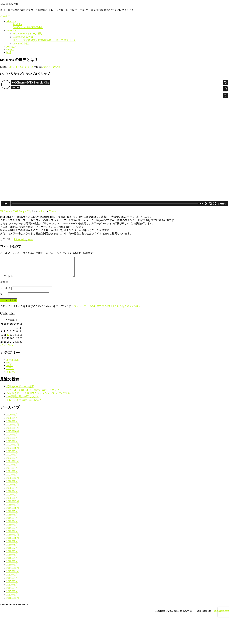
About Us (11, 21)
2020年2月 (12, 498)
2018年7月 (12, 551)
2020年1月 (12, 501)
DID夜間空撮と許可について (22, 400)
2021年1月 (12, 478)
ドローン (11, 375)
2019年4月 (12, 525)
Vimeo (52, 211)
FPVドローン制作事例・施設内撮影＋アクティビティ (36, 393)
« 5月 (3, 349)
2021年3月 (12, 471)
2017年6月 (12, 585)
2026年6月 (12, 418)
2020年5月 (12, 491)
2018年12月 (12, 538)
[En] (8, 52)
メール (5, 292)
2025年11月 (12, 431)
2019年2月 (12, 531)
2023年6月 (12, 441)
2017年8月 (12, 581)
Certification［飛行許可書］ (28, 27)
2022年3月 (12, 458)
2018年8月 (12, 548)
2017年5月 (12, 588)
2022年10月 (12, 451)
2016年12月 (12, 601)
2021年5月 (12, 468)
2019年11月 (12, 508)
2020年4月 (12, 495)
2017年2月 (12, 595)
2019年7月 (12, 515)
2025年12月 (12, 428)
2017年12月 (12, 571)
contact (10, 49)
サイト (4, 297)
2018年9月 (12, 545)
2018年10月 (12, 541)
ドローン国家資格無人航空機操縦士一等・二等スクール (44, 40)
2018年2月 (12, 565)
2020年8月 (12, 488)
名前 (4, 286)
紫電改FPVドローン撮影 (20, 390)
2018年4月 (12, 561)
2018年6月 (12, 555)
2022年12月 (12, 448)
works (9, 369)
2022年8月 (12, 455)
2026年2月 (12, 425)
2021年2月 (12, 475)
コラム (10, 372)
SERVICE (11, 30)
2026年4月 (12, 421)
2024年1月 (12, 438)
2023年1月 (12, 445)
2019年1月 (12, 535)
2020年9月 (12, 485)
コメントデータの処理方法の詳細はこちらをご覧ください (106, 310)
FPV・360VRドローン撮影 (28, 33)
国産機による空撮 (23, 37)
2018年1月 (12, 568)
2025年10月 (12, 435)
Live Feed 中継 (21, 43)
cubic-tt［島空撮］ (10, 4)
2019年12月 (12, 505)
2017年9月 (12, 578)
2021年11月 (12, 465)
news (30, 239)
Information (20, 239)
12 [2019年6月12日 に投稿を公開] (8, 338)
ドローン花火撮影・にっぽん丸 (24, 403)
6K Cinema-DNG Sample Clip (15, 211)
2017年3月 (12, 591)
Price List (11, 46)
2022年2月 (12, 461)
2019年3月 (12, 528)
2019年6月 (12, 518)
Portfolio (17, 24)
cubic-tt (41, 211)
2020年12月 (12, 481)
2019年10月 (12, 511)
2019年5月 (12, 521)
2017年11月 (12, 575)
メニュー (5, 15)
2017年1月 (12, 598)
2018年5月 (12, 558)
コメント (6, 280)
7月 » (10, 349)
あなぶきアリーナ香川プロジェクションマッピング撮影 (38, 397)
